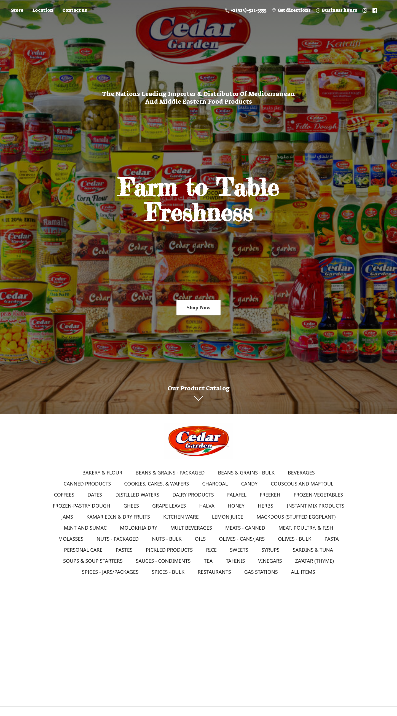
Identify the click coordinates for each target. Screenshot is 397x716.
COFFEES (64, 494)
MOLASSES (70, 538)
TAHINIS (235, 560)
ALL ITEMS (303, 571)
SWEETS (239, 549)
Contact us (74, 10)
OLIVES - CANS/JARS (242, 538)
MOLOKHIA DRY (138, 527)
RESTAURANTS (214, 571)
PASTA (331, 538)
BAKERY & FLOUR (102, 472)
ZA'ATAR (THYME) (314, 560)
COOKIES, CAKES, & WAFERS (156, 483)
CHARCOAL (215, 483)
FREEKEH (270, 494)
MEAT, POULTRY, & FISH (305, 527)
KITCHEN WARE (181, 516)
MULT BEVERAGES (191, 527)
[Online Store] (198, 441)
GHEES (131, 505)
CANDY (249, 483)
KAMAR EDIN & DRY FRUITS (118, 516)
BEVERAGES (301, 472)
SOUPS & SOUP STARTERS (93, 560)
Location (42, 10)
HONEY (236, 505)
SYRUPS (270, 549)
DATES (94, 494)
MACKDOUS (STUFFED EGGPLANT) (296, 516)
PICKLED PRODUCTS (169, 549)
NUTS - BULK (166, 538)
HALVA (206, 505)
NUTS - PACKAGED (117, 538)
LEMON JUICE (227, 516)
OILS (200, 538)
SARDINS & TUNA (313, 549)
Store (17, 10)
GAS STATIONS (261, 571)
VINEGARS (270, 560)
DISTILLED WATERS (137, 494)
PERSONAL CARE (83, 549)
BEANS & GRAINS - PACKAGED (170, 472)
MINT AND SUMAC (85, 527)
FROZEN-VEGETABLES (318, 494)
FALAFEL (236, 494)
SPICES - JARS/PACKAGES (110, 571)
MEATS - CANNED (245, 527)
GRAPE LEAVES (169, 505)
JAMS (67, 516)
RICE (211, 549)
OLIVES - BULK (294, 538)
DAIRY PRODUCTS (193, 494)
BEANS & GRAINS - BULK (246, 472)
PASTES (124, 549)
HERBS (265, 505)
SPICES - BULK (168, 571)
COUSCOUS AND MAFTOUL (302, 483)
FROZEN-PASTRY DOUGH (81, 505)
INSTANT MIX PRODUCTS (315, 505)
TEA (208, 560)
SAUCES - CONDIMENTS (163, 560)
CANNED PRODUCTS (87, 483)
